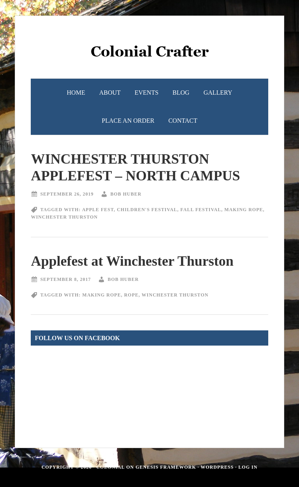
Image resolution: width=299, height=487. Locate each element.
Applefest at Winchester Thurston (132, 261)
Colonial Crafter (149, 55)
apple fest (98, 209)
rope (131, 295)
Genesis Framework (165, 467)
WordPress (217, 467)
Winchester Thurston (64, 217)
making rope (243, 209)
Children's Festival (147, 209)
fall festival (200, 209)
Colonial (110, 467)
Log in (247, 467)
